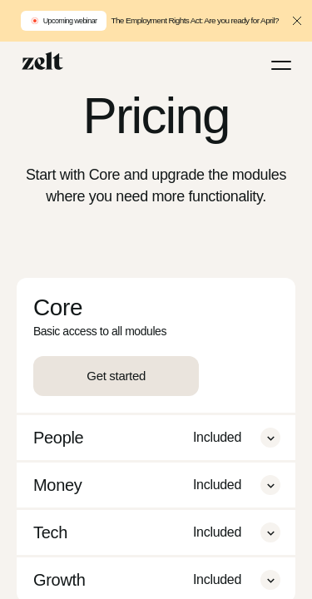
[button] (270, 438)
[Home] (42, 61)
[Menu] (281, 65)
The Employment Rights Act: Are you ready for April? (195, 20)
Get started (116, 376)
